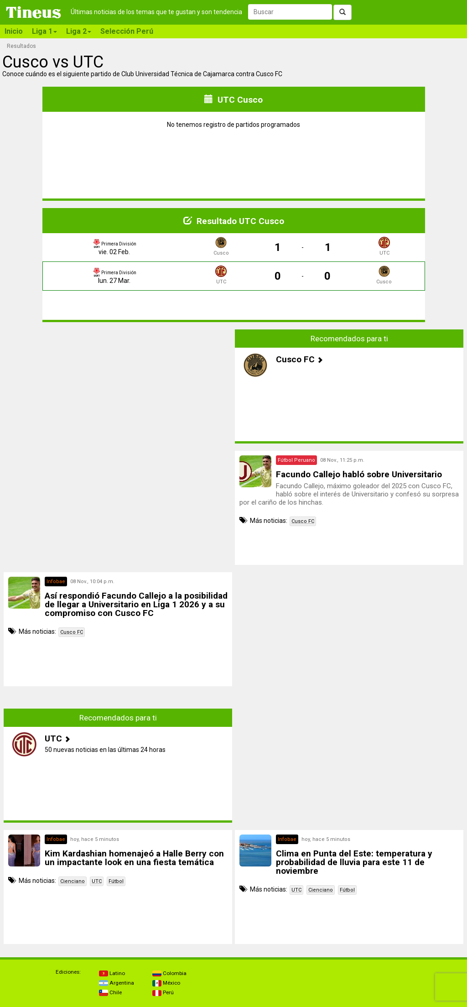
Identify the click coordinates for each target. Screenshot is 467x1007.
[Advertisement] (118, 393)
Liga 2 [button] (78, 31)
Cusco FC (302, 521)
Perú (163, 992)
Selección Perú (126, 31)
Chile (110, 992)
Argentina (116, 983)
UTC (97, 881)
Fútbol (116, 881)
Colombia (169, 973)
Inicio (14, 31)
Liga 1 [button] (44, 31)
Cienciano (72, 881)
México (166, 983)
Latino (112, 973)
